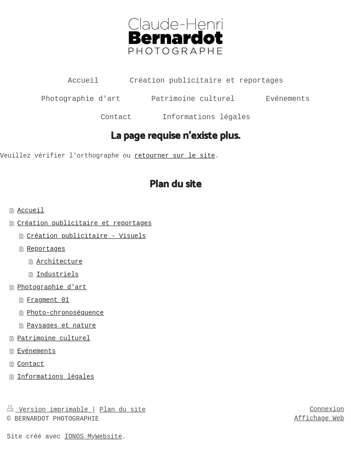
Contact (30, 364)
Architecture (60, 261)
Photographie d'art (51, 287)
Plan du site (123, 409)
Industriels (58, 274)
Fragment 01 (48, 300)
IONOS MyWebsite (93, 436)
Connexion (326, 409)
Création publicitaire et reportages (84, 223)
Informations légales (55, 376)
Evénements (36, 351)
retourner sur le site (174, 155)
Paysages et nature (61, 325)
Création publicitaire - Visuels (86, 236)
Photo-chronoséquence (65, 312)
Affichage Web (319, 418)
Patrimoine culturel (53, 338)
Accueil (30, 210)
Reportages (46, 249)
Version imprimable (49, 409)
